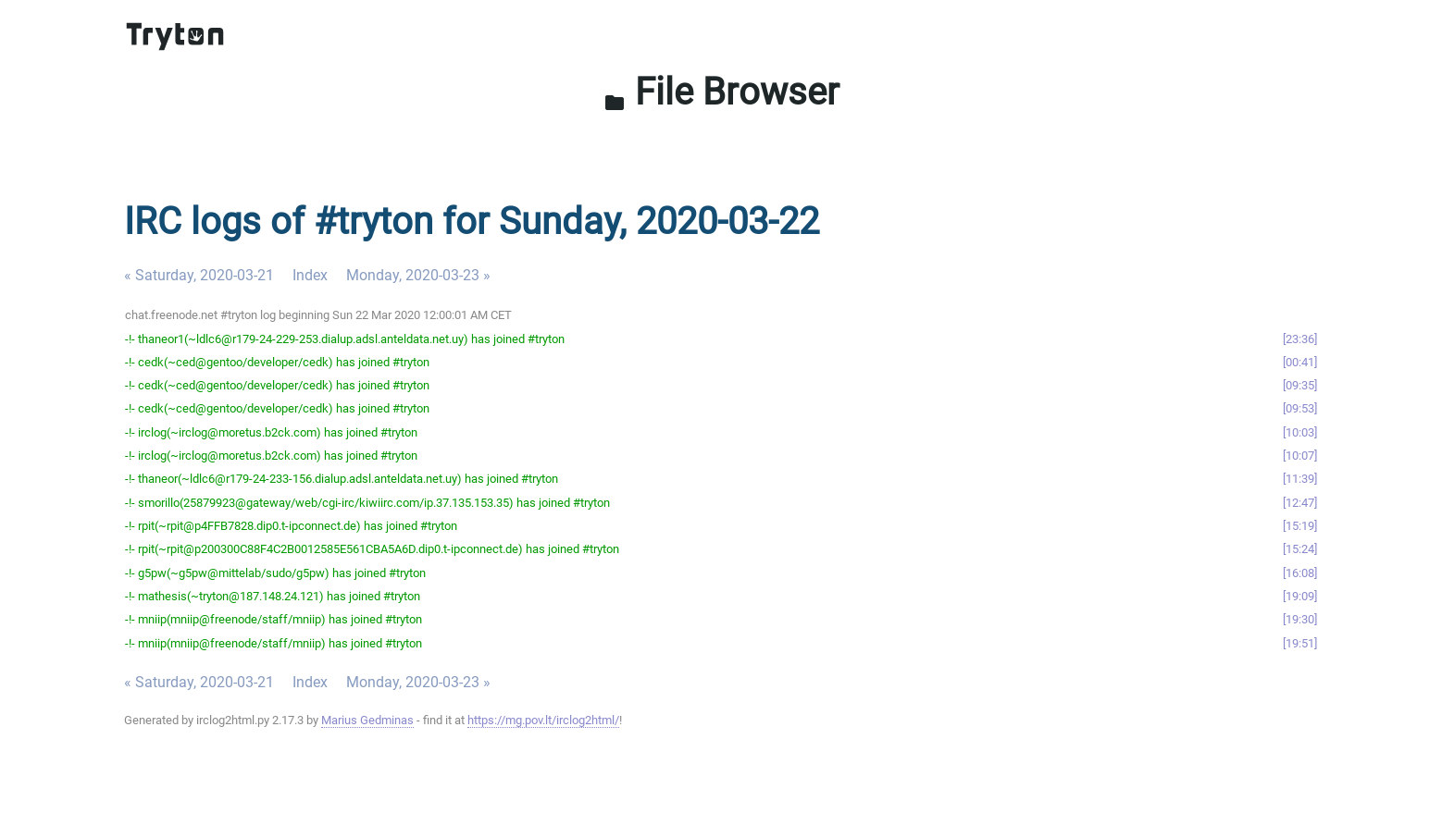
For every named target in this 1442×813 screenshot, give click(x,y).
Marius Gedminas (367, 720)
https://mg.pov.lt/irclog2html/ (543, 720)
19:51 (1300, 643)
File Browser (721, 92)
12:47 (1300, 503)
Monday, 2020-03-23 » (418, 275)
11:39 (1300, 479)
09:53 (1300, 408)
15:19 (1300, 526)
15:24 (1300, 549)
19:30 (1300, 619)
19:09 (1300, 596)
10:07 (1300, 455)
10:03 (1300, 432)
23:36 (1300, 339)
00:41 (1300, 362)
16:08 (1300, 573)
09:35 (1300, 385)
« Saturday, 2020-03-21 (199, 275)
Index (310, 275)
